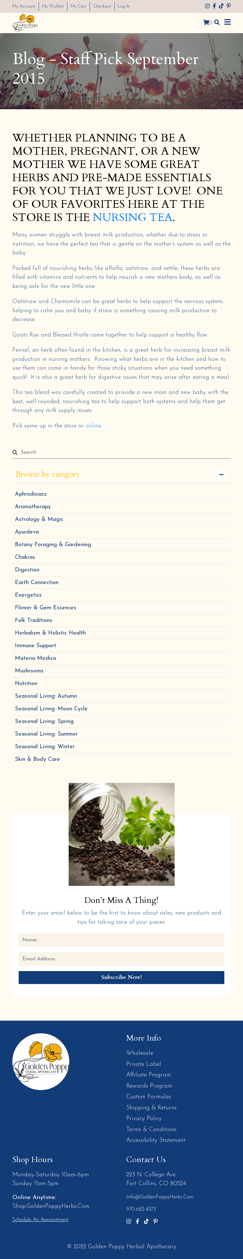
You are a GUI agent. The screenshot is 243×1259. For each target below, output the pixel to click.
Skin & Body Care (37, 759)
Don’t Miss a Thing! (121, 899)
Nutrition (26, 683)
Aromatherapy (33, 507)
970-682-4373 (141, 1209)
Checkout (102, 6)
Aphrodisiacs (31, 494)
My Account (23, 6)
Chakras (25, 557)
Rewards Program (149, 1086)
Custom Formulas (148, 1097)
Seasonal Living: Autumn (46, 696)
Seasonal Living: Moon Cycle (51, 709)
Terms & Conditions (151, 1129)
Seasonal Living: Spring (44, 721)
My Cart (78, 6)
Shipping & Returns (151, 1108)
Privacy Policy (144, 1118)
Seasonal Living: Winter (45, 746)
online (93, 426)
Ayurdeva (27, 532)
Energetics (28, 595)
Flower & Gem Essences (45, 608)
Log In (124, 6)
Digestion (27, 570)
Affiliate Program (148, 1075)
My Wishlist (53, 6)
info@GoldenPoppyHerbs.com (160, 1196)
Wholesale (139, 1053)
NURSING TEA (132, 217)
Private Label (143, 1064)
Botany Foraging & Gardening (53, 544)
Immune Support (35, 645)
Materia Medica (35, 658)
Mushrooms (29, 671)
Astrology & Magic (39, 519)
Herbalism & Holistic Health (50, 633)
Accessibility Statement (155, 1140)
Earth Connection (37, 582)
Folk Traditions (33, 620)
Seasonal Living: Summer (46, 734)
